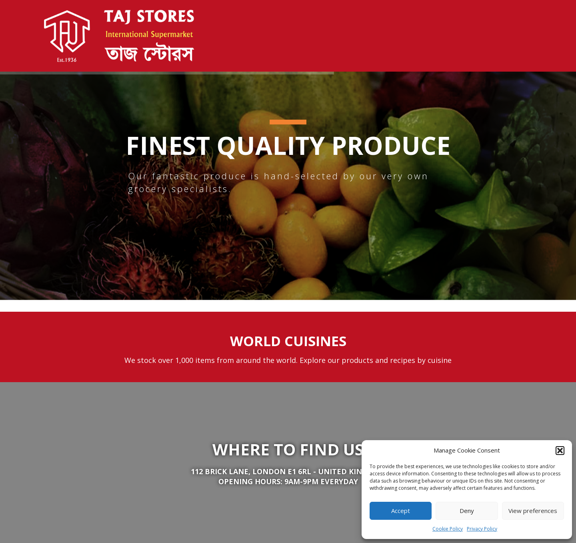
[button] (560, 451)
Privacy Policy (482, 528)
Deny (467, 511)
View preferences (532, 511)
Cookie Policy (447, 528)
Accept (400, 511)
